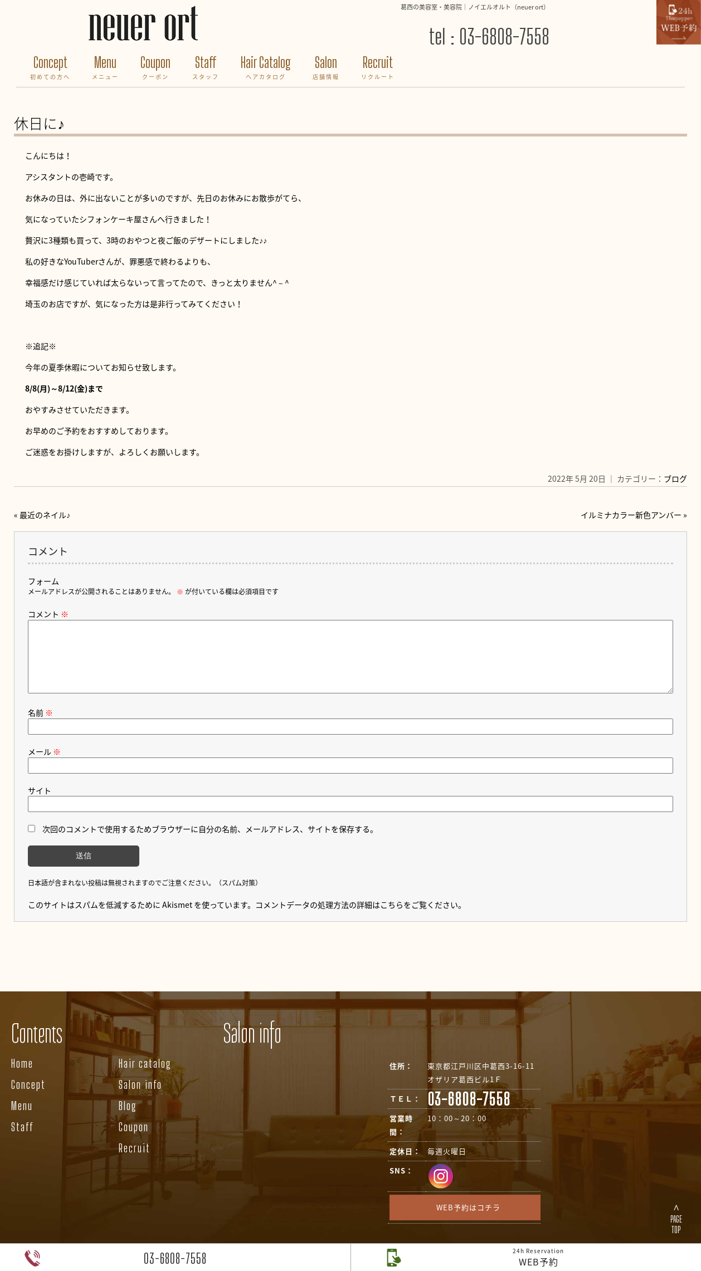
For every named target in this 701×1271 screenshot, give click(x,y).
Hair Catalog (266, 68)
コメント (48, 613)
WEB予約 (538, 1257)
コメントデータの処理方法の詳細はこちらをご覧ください (356, 917)
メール (44, 764)
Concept (50, 68)
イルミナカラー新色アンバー (631, 514)
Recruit (378, 68)
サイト (39, 803)
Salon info (140, 1097)
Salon (326, 68)
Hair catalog (145, 1076)
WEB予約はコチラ (468, 1220)
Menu (105, 68)
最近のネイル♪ (45, 514)
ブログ (675, 478)
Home (22, 1076)
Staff (205, 68)
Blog (128, 1119)
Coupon (155, 68)
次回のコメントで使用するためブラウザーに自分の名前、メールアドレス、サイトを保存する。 (210, 842)
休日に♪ (39, 123)
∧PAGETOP (676, 1218)
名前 (40, 725)
